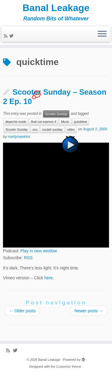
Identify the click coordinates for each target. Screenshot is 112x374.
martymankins (19, 137)
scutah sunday (52, 129)
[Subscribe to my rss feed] (6, 36)
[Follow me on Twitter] (12, 36)
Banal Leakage (55, 7)
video (71, 129)
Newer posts (88, 310)
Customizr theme (68, 366)
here (48, 277)
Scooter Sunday (56, 114)
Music (65, 121)
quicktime (80, 121)
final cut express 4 (43, 121)
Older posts (22, 310)
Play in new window (38, 250)
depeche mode (15, 121)
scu (35, 129)
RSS (28, 257)
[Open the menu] (102, 34)
